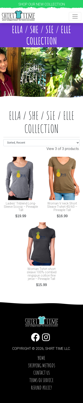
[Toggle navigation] (75, 16)
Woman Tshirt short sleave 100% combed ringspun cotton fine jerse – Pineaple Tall (41, 274)
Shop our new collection (41, 4)
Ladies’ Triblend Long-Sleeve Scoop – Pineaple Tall (21, 207)
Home (41, 358)
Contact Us (41, 372)
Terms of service (41, 380)
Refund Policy (41, 387)
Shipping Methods (41, 365)
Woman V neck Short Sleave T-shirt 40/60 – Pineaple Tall (62, 207)
